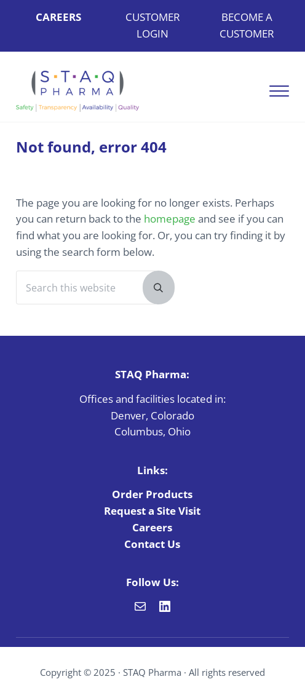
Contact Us (152, 544)
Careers (152, 527)
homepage (170, 219)
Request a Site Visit (152, 511)
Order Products (152, 494)
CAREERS (58, 17)
